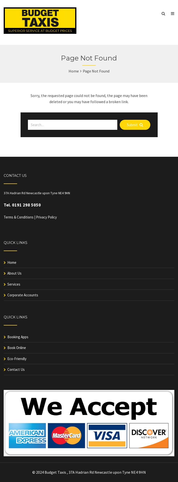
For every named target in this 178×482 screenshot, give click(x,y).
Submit (135, 124)
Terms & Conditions (19, 217)
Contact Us (16, 369)
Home (74, 71)
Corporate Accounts (22, 295)
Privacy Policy (46, 217)
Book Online (16, 347)
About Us (14, 273)
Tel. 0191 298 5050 (22, 205)
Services (13, 284)
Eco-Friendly (16, 358)
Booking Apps (17, 337)
